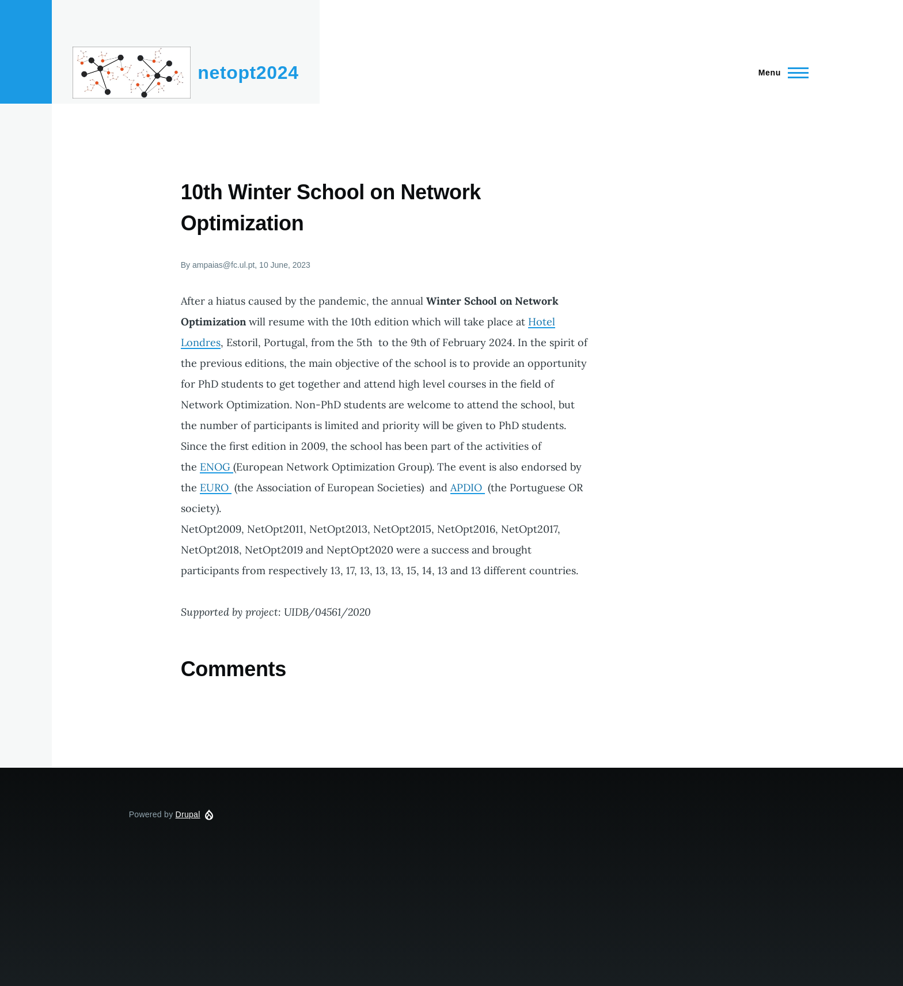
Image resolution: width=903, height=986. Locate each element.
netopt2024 (248, 72)
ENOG (216, 466)
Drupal (188, 814)
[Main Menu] (780, 72)
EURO (216, 487)
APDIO (467, 487)
